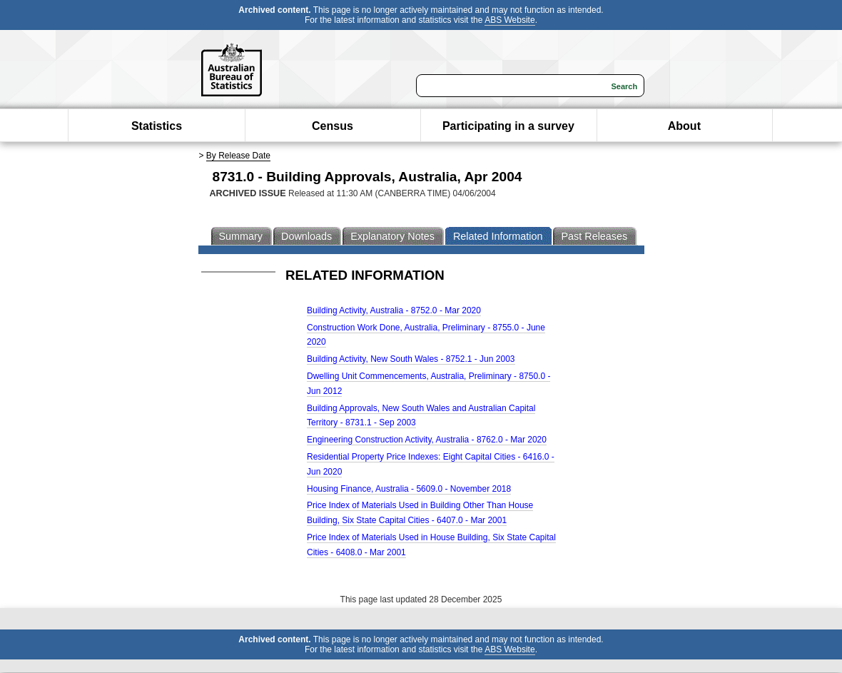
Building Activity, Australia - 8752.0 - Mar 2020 (394, 310)
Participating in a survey (508, 126)
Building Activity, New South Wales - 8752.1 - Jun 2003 (411, 359)
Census (332, 126)
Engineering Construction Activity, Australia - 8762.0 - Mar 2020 (427, 440)
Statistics (156, 126)
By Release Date (238, 156)
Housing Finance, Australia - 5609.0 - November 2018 (409, 489)
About (684, 126)
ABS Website (509, 20)
